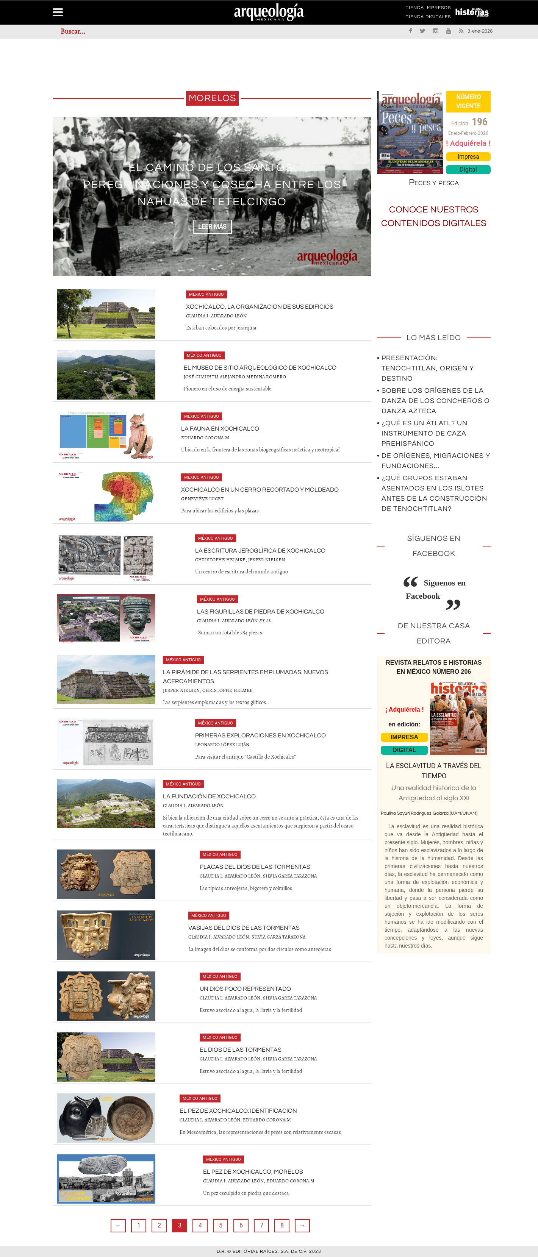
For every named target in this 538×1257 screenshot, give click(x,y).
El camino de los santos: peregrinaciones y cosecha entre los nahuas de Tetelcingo (212, 185)
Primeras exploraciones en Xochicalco (260, 735)
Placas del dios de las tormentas (255, 867)
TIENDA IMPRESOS (428, 9)
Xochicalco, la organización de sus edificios (259, 307)
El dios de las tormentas (241, 1050)
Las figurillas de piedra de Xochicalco (260, 612)
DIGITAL (404, 750)
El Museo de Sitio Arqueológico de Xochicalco (260, 368)
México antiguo (206, 294)
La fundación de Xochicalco (209, 796)
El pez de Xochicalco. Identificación (238, 1111)
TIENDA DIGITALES (428, 18)
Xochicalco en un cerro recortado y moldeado (260, 490)
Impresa (468, 156)
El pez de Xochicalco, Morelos (253, 1172)
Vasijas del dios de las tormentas (244, 928)
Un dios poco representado (245, 989)
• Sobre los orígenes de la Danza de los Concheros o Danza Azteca (433, 401)
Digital (468, 169)
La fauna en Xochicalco (220, 429)
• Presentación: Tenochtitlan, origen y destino (425, 368)
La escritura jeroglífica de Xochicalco (260, 551)
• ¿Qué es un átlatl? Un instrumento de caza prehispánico (422, 433)
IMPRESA (404, 737)
